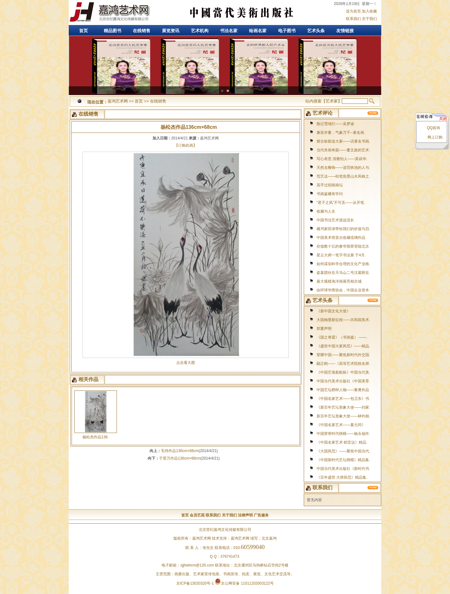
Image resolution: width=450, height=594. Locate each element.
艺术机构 (199, 30)
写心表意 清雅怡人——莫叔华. (342, 159)
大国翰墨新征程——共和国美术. (343, 320)
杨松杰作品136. (95, 437)
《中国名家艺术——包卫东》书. (343, 398)
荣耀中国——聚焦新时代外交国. (343, 355)
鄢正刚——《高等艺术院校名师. (343, 363)
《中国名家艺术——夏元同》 (341, 425)
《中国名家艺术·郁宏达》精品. (342, 442)
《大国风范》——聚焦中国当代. (343, 451)
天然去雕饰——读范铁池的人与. (343, 167)
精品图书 (112, 30)
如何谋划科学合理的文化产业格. (343, 264)
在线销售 (141, 30)
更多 (373, 113)
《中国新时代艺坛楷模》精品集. (343, 460)
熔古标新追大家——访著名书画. (343, 141)
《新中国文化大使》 (333, 311)
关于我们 (369, 19)
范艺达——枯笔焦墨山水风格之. (343, 176)
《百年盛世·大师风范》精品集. (342, 477)
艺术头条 (316, 30)
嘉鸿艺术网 (109, 12)
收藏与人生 (326, 211)
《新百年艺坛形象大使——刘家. (343, 407)
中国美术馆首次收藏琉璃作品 (341, 237)
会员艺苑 (197, 515)
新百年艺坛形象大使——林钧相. (343, 416)
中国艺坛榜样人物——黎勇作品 (343, 390)
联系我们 (353, 19)
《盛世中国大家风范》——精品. (343, 346)
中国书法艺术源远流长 (335, 220)
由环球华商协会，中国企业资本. (343, 290)
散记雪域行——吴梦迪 (335, 124)
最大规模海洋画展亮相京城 (339, 281)
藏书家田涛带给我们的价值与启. (343, 229)
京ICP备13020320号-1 (195, 583)
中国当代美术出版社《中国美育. (343, 381)
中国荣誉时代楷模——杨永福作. (343, 433)
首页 (83, 30)
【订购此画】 (185, 145)
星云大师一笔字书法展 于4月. (341, 255)
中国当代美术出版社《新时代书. (343, 468)
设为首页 (353, 11)
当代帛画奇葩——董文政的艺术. (343, 150)
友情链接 (345, 30)
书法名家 (229, 30)
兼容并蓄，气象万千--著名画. (341, 132)
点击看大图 (185, 360)
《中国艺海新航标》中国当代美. (343, 372)
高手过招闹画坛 (330, 185)
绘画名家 (258, 30)
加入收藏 (369, 11)
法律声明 (245, 515)
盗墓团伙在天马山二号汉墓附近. (343, 272)
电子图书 (287, 30)
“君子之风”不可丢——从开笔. (341, 202)
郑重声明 (324, 328)
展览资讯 (170, 30)
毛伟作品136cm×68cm (179, 451)
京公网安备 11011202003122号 (244, 583)
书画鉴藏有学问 (330, 194)
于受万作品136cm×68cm (179, 458)
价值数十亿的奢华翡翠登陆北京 (343, 246)
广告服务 (261, 515)
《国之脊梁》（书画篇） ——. (342, 337)
